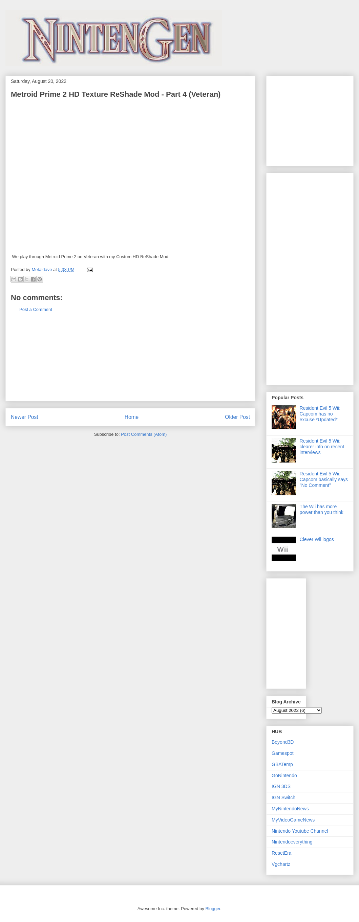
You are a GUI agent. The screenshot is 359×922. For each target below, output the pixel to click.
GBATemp (282, 764)
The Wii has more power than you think (321, 509)
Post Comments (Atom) (144, 434)
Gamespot (283, 753)
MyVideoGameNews (293, 820)
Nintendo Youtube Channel (300, 831)
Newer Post (24, 417)
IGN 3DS (281, 786)
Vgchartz (281, 864)
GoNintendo (284, 775)
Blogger (212, 908)
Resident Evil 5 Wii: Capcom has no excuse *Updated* (320, 413)
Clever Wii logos (317, 539)
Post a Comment (35, 309)
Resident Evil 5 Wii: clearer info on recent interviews (322, 446)
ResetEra (281, 853)
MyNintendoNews (290, 808)
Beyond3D (283, 742)
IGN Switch (283, 797)
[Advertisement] (130, 362)
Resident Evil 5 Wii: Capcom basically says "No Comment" (324, 479)
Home (132, 417)
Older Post (237, 417)
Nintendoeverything (292, 842)
